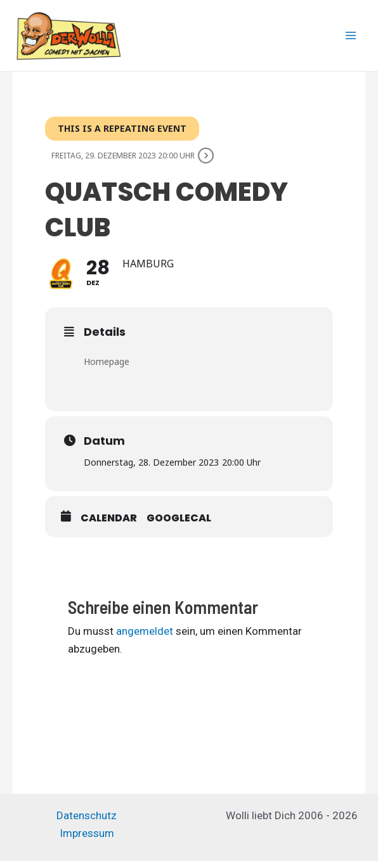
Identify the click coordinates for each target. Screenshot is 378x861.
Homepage (106, 361)
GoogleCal (179, 518)
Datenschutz (86, 815)
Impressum (87, 833)
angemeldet (144, 631)
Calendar (109, 518)
